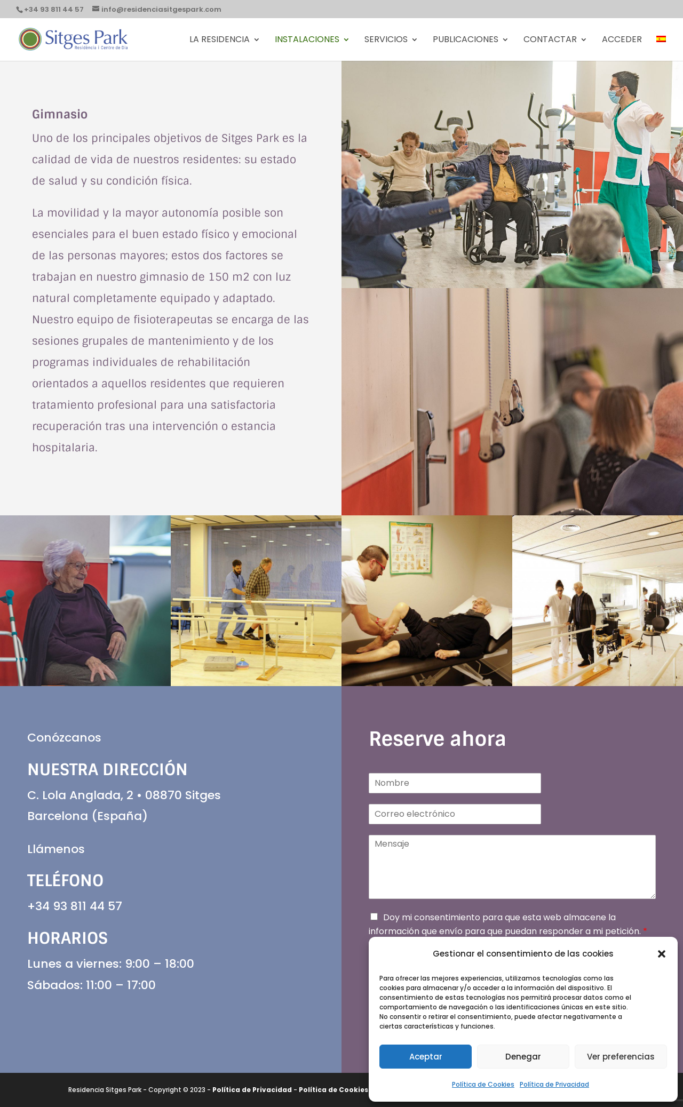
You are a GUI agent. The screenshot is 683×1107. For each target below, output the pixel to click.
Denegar (523, 1056)
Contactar (550, 40)
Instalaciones (307, 40)
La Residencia (219, 40)
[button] (661, 954)
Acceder (622, 40)
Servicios (386, 40)
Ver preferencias (621, 1056)
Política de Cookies (483, 1084)
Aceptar (425, 1056)
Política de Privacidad (554, 1084)
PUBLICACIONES (465, 40)
